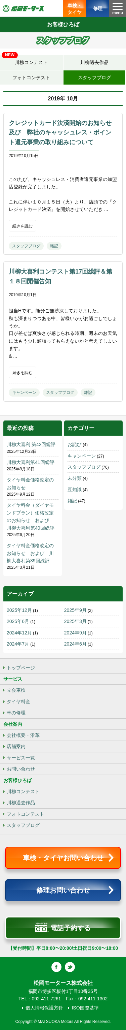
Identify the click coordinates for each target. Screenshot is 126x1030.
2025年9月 (75, 610)
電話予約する (63, 928)
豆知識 (75, 489)
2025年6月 (18, 621)
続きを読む (22, 226)
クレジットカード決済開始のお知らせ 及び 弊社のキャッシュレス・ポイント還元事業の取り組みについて (63, 133)
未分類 (75, 478)
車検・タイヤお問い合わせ (63, 858)
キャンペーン (24, 392)
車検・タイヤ (75, 9)
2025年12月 (19, 610)
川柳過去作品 (94, 62)
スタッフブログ (94, 77)
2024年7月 (18, 644)
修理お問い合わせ (63, 890)
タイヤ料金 (18, 701)
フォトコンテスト (31, 77)
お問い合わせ (21, 769)
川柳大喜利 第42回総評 (31, 444)
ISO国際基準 (85, 1007)
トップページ (21, 667)
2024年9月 (75, 632)
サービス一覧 (21, 757)
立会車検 (16, 690)
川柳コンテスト (25, 60)
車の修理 (16, 712)
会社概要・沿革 (23, 735)
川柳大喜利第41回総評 (30, 462)
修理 (97, 8)
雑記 (54, 246)
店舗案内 (16, 746)
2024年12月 (19, 632)
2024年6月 (75, 644)
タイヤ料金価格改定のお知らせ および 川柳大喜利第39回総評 (30, 553)
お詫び (75, 444)
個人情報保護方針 (44, 1007)
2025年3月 (75, 621)
